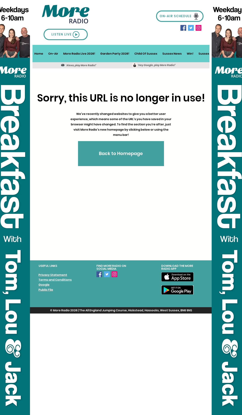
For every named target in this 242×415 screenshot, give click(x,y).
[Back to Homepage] (121, 153)
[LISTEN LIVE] (66, 34)
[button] (53, 53)
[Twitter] (191, 28)
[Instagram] (198, 28)
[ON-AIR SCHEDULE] (180, 16)
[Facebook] (183, 28)
